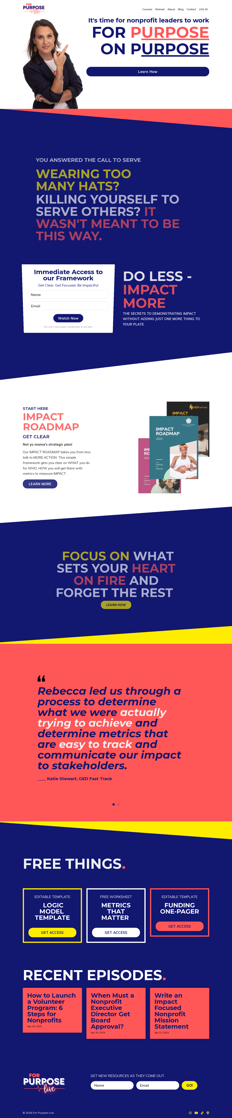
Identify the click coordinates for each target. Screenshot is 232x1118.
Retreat (160, 9)
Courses (147, 9)
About (171, 9)
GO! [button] (189, 1085)
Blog (181, 9)
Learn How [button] (147, 71)
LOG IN (203, 9)
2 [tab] (118, 804)
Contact (191, 9)
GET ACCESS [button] (52, 932)
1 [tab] (113, 804)
